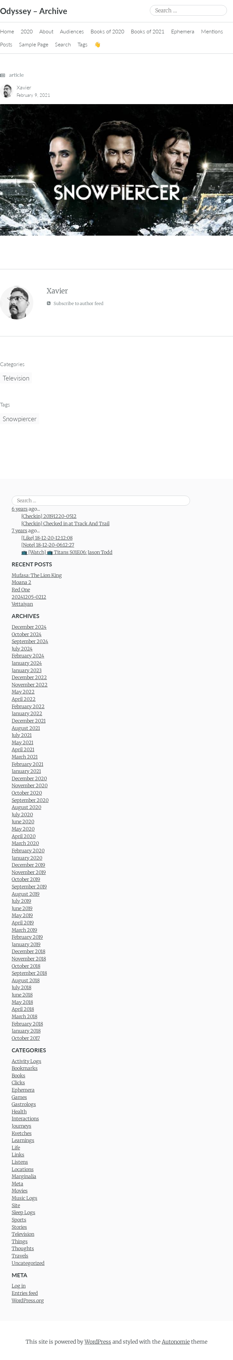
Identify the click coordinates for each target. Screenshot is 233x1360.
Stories (19, 1227)
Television (16, 378)
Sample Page (33, 44)
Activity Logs (26, 1061)
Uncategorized (28, 1263)
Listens (20, 1162)
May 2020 (23, 829)
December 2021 (29, 721)
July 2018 (21, 988)
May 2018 (22, 1002)
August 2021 (26, 728)
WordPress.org (28, 1301)
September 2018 (29, 973)
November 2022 (30, 685)
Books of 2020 (107, 31)
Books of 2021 (147, 31)
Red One (21, 590)
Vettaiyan (22, 604)
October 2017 (26, 1038)
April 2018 (23, 1009)
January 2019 (26, 944)
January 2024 (27, 663)
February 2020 (28, 851)
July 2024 (22, 649)
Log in (19, 1286)
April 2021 (23, 750)
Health (19, 1112)
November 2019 (29, 872)
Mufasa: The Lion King (37, 575)
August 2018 (26, 981)
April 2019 (23, 923)
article (12, 74)
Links (18, 1155)
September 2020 (30, 800)
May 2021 (22, 743)
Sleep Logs (23, 1212)
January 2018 (26, 1031)
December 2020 (29, 779)
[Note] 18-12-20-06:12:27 (47, 545)
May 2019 (22, 915)
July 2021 (22, 735)
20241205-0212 (29, 597)
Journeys (21, 1126)
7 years (19, 531)
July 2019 (21, 901)
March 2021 (25, 757)
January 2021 (26, 771)
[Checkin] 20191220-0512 (49, 516)
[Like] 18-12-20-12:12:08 (47, 538)
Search (63, 44)
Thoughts (23, 1249)
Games (19, 1097)
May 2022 (23, 692)
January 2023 (27, 670)
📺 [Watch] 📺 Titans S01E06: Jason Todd (67, 552)
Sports (19, 1220)
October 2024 (27, 634)
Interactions (25, 1119)
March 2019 (24, 930)
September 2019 (29, 887)
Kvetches (22, 1133)
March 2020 (25, 843)
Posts (6, 44)
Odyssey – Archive (33, 11)
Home (7, 31)
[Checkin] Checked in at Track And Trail (65, 524)
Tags (83, 44)
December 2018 (28, 951)
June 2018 (22, 995)
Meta (17, 1184)
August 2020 (26, 807)
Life (16, 1148)
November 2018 (29, 959)
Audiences (72, 31)
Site (16, 1205)
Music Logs (24, 1198)
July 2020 (22, 815)
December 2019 (28, 865)
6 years (20, 509)
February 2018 (27, 1024)
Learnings (23, 1140)
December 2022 (29, 677)
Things (20, 1242)
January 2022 (27, 714)
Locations (23, 1169)
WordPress (98, 1341)
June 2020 (23, 822)
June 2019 (22, 908)
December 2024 (29, 627)
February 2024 (28, 656)
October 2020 (27, 793)
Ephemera (182, 31)
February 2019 (27, 937)
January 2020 (27, 858)
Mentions (212, 31)
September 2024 (30, 641)
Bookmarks (25, 1068)
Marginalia (24, 1176)
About (46, 31)
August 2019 (26, 894)
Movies (20, 1191)
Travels (20, 1256)
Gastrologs (24, 1104)
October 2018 (26, 966)
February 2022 (28, 707)
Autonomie (176, 1341)
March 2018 (24, 1017)
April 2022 (24, 699)
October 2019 (26, 879)
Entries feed (25, 1293)
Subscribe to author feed (75, 303)
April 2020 (24, 836)
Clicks (18, 1083)
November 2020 (30, 786)
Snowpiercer (20, 419)
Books (18, 1076)
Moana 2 (21, 582)
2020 (27, 31)
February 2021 (27, 764)
